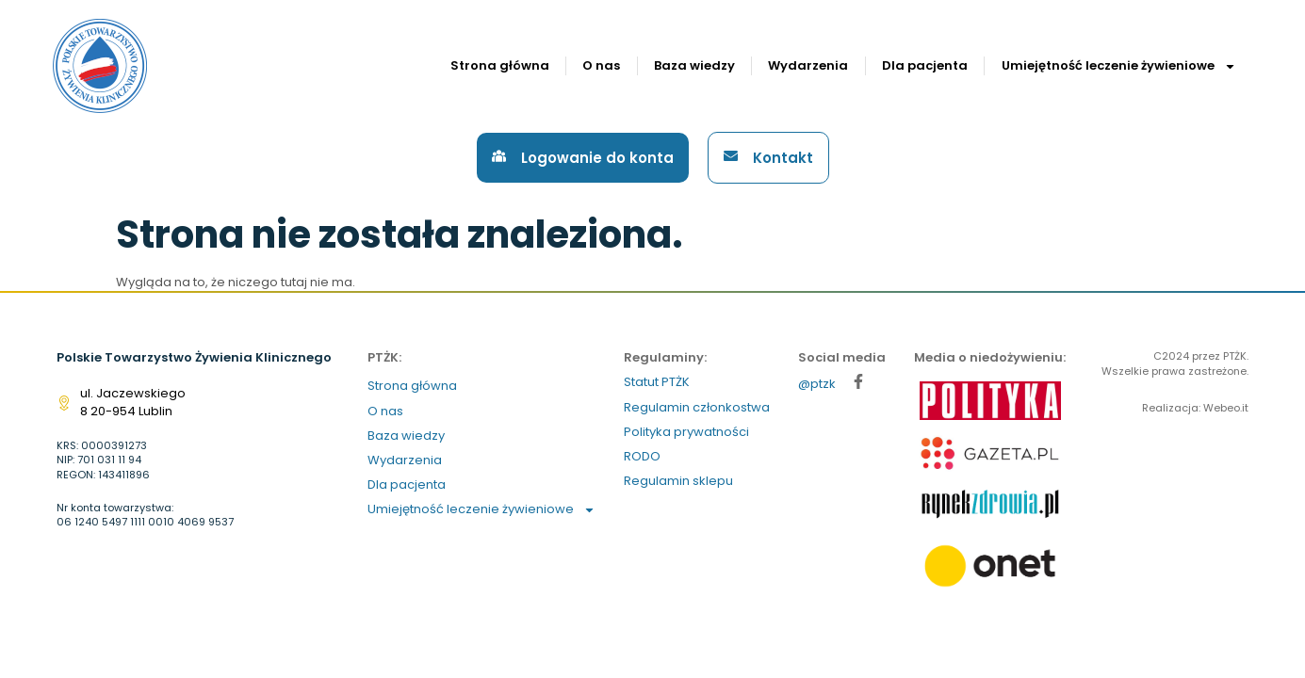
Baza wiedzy (694, 65)
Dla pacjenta (925, 65)
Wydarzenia (808, 65)
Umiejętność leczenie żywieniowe (1119, 66)
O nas (601, 65)
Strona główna (499, 65)
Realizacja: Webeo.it (1195, 407)
